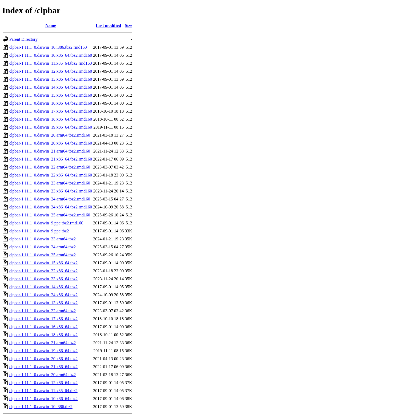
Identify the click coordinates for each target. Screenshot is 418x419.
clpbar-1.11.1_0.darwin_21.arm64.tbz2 (42, 342)
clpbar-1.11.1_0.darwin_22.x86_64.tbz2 (43, 271)
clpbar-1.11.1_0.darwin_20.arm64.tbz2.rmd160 (49, 135)
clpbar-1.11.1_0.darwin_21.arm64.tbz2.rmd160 (49, 151)
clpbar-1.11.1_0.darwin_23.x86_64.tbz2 (43, 279)
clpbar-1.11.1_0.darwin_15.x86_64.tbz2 (43, 263)
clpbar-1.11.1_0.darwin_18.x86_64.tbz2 (43, 334)
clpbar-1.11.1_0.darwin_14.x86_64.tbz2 (43, 287)
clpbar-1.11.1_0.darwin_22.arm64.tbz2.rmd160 (49, 167)
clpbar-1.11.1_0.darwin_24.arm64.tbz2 (42, 247)
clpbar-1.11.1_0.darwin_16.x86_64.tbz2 (43, 326)
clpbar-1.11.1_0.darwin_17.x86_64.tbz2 (43, 319)
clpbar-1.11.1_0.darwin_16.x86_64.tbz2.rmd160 (50, 103)
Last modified (108, 25)
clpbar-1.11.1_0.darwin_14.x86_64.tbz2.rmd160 (50, 87)
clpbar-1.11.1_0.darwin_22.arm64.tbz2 (42, 311)
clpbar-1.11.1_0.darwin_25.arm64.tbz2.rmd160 (49, 215)
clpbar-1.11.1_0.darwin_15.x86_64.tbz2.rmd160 (50, 95)
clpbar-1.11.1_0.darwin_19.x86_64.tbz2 (43, 350)
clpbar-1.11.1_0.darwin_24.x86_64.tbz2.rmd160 (50, 207)
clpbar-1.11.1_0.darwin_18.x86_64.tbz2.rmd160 (50, 119)
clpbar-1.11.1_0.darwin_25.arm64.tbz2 (42, 255)
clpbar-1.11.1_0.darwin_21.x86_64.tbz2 (43, 366)
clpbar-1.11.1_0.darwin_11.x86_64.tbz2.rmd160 (50, 63)
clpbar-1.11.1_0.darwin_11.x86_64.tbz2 (43, 390)
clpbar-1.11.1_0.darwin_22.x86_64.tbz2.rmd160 (50, 175)
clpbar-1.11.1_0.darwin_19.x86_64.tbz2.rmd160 (50, 127)
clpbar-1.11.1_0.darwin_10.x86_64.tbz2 (43, 398)
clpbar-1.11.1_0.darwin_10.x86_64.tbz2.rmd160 (50, 55)
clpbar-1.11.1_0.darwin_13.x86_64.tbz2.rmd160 (50, 79)
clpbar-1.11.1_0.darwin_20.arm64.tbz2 (42, 374)
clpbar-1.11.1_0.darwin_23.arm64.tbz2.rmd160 (49, 183)
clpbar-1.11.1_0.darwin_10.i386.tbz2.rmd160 (48, 47)
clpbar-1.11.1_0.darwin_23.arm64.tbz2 (42, 239)
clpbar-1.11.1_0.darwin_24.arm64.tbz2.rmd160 (49, 199)
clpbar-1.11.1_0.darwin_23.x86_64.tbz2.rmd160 (50, 191)
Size (128, 25)
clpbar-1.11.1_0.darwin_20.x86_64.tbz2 (43, 358)
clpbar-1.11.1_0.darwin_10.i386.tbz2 (41, 406)
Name (50, 25)
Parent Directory (23, 39)
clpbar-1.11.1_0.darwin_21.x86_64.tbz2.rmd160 (50, 159)
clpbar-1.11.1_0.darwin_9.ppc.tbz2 (39, 231)
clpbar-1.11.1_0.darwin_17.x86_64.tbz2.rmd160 (50, 111)
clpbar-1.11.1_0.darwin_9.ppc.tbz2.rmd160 (46, 223)
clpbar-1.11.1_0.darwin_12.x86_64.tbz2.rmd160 (50, 71)
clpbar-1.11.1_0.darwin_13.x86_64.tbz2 (43, 303)
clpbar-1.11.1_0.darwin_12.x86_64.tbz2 (43, 382)
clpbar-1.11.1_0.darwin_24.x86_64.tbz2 (43, 295)
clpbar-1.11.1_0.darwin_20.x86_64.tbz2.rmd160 (50, 143)
